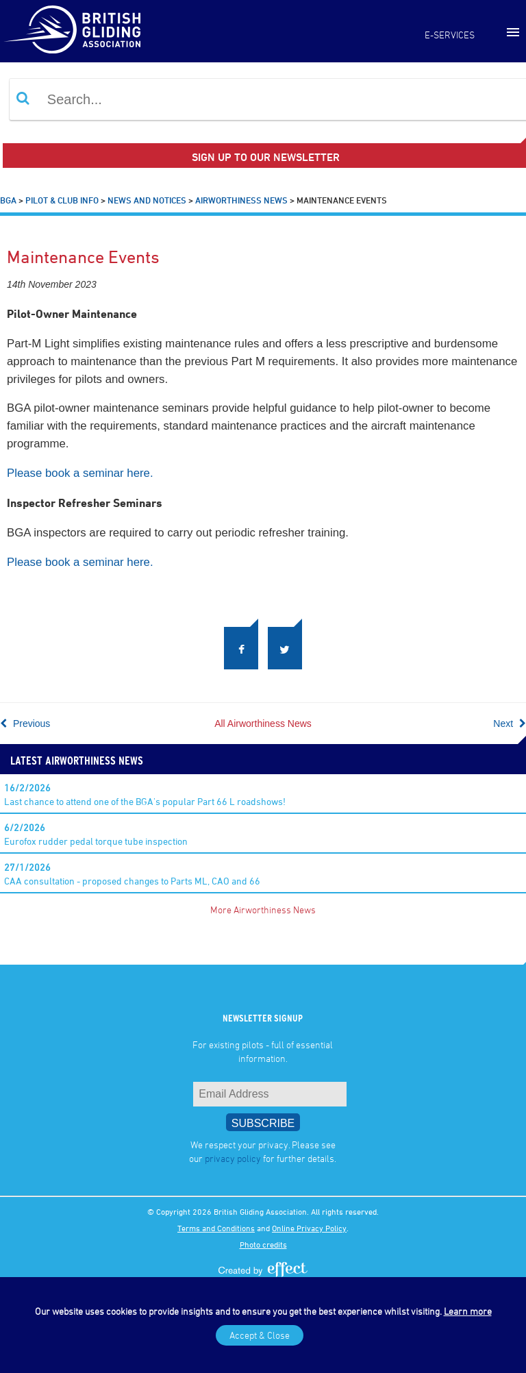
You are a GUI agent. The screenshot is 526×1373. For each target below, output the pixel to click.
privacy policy (233, 1158)
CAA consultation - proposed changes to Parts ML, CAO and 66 (132, 874)
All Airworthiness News (263, 723)
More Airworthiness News (263, 909)
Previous (25, 723)
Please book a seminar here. (80, 473)
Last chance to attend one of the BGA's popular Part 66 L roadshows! (145, 794)
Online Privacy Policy (309, 1228)
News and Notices (147, 200)
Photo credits (263, 1244)
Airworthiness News (241, 200)
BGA (8, 200)
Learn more (468, 1311)
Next (509, 723)
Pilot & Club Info (62, 200)
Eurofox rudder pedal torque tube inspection (96, 834)
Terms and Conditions (216, 1228)
